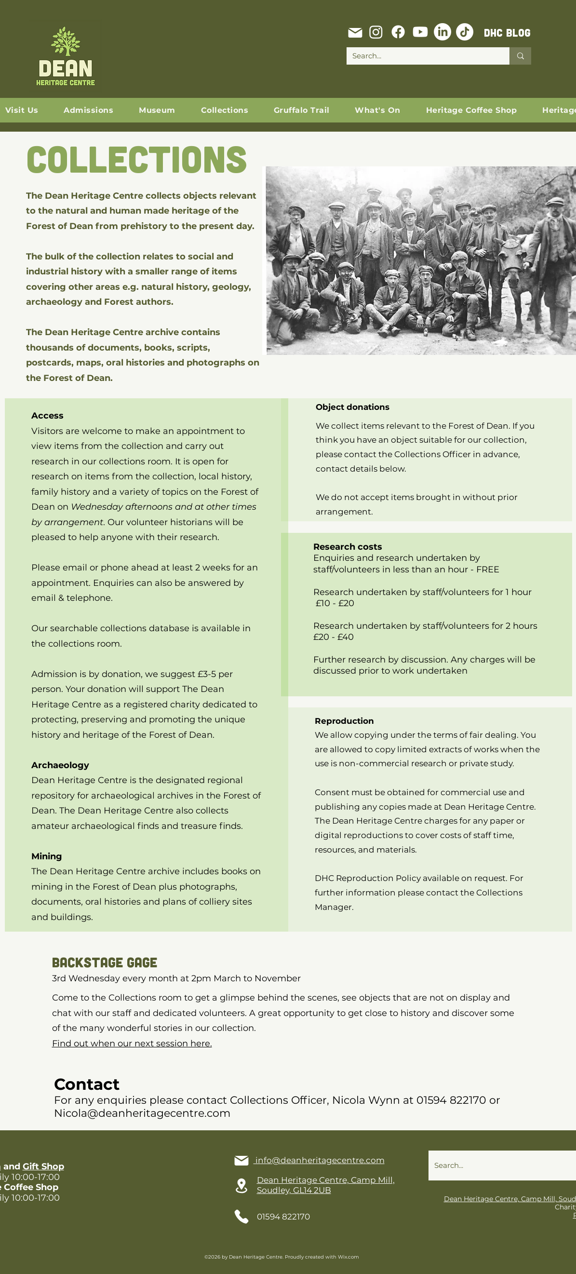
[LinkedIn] (442, 32)
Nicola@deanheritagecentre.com (142, 1113)
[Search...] (420, 56)
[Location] (241, 1185)
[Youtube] (420, 32)
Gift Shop (43, 1166)
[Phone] (241, 1216)
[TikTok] (464, 32)
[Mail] (355, 32)
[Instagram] (376, 32)
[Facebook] (398, 32)
